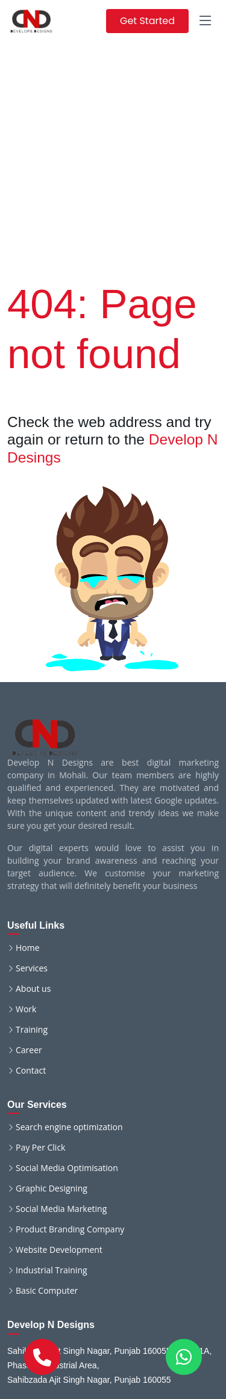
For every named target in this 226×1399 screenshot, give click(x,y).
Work (26, 1009)
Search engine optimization (69, 1127)
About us (33, 989)
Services (32, 968)
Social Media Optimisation (67, 1168)
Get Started (147, 21)
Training (32, 1029)
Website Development (59, 1250)
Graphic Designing (51, 1188)
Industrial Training (51, 1270)
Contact (31, 1070)
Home (28, 948)
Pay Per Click (40, 1147)
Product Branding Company (70, 1229)
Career (29, 1050)
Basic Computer (47, 1291)
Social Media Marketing (61, 1209)
